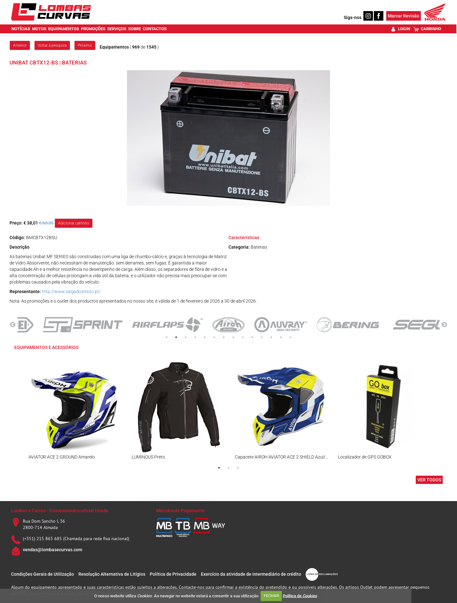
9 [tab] (243, 337)
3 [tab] (185, 337)
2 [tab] (176, 337)
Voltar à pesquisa (52, 45)
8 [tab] (233, 337)
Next (444, 325)
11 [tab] (262, 337)
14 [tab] (290, 337)
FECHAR (271, 595)
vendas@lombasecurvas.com (52, 549)
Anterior (20, 45)
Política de (300, 595)
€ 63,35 (46, 222)
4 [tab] (195, 337)
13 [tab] (281, 337)
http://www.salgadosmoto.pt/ (71, 291)
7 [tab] (224, 337)
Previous (13, 325)
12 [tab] (271, 337)
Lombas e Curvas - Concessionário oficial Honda (59, 510)
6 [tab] (214, 337)
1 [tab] (166, 337)
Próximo (85, 45)
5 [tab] (205, 337)
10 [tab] (252, 337)
